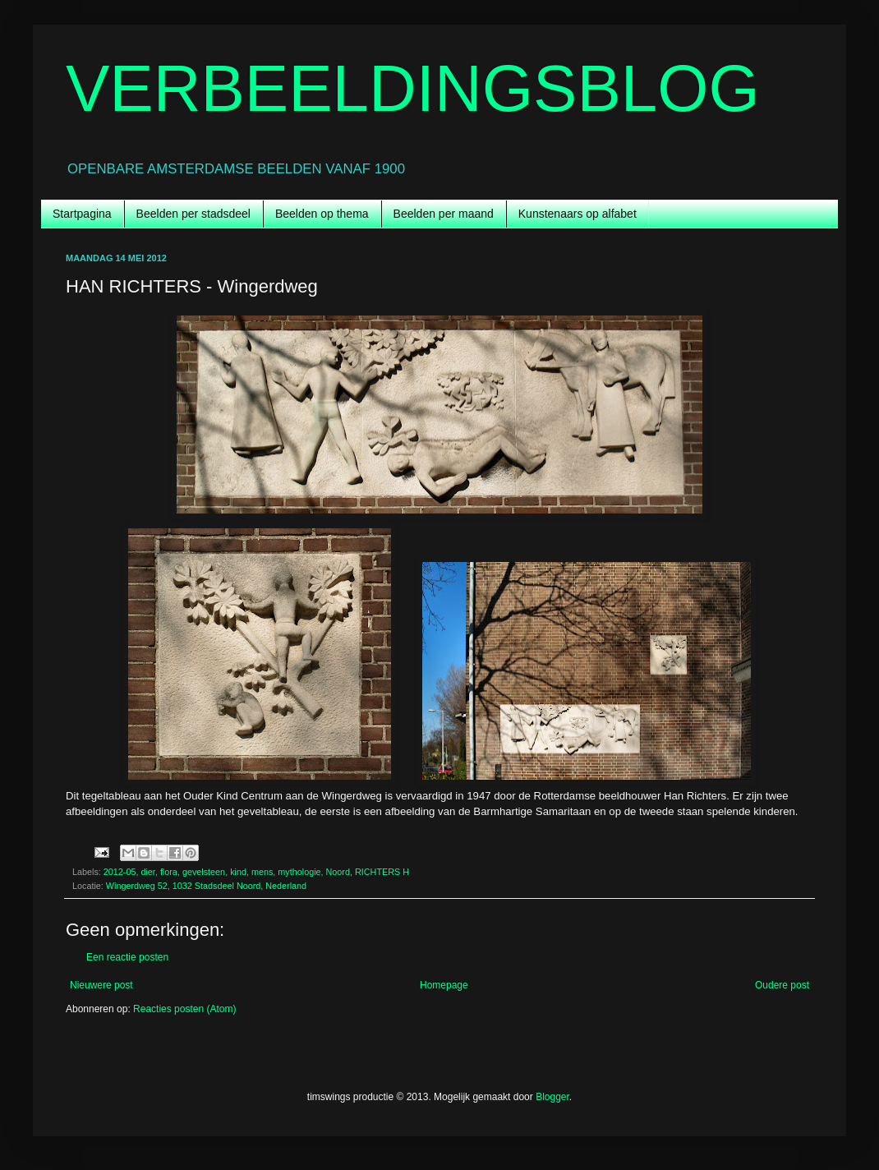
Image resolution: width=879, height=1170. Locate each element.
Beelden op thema (322, 213)
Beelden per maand (443, 213)
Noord (338, 872)
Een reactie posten (127, 957)
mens (262, 872)
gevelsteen (203, 872)
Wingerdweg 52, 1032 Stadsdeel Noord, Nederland (206, 886)
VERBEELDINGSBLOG (413, 88)
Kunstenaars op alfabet (577, 213)
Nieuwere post (101, 985)
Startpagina (82, 213)
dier (147, 872)
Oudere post (782, 985)
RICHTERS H (382, 872)
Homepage (444, 985)
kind (238, 872)
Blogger (552, 1097)
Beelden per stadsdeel (193, 213)
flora (168, 872)
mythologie (299, 872)
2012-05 (120, 872)
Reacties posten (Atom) (184, 1009)
